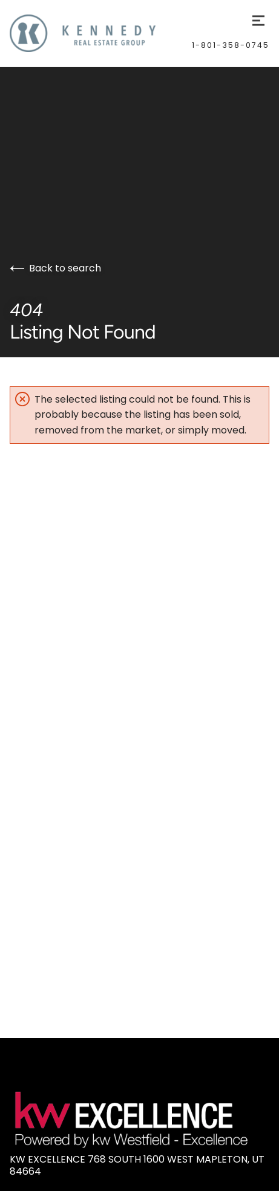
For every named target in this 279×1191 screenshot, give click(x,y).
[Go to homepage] (101, 33)
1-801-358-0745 (230, 45)
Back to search (55, 268)
